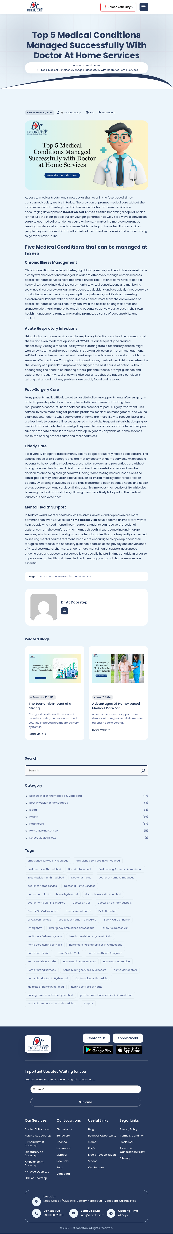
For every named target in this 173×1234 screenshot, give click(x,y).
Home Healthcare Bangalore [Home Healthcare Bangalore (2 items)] (105, 953)
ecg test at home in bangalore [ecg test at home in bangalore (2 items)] (77, 920)
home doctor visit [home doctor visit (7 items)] (39, 953)
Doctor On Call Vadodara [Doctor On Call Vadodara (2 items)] (43, 911)
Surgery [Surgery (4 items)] (88, 1004)
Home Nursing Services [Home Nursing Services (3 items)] (42, 970)
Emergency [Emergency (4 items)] (35, 928)
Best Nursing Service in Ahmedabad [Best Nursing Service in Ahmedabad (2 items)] (120, 869)
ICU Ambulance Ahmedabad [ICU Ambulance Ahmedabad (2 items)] (92, 978)
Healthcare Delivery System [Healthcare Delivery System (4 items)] (45, 936)
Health (33, 817)
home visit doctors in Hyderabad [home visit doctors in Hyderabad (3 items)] (48, 978)
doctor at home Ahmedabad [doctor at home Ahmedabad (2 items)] (116, 878)
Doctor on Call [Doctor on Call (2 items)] (81, 903)
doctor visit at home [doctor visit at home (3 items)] (78, 911)
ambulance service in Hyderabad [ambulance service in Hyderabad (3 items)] (48, 861)
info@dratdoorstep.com (97, 1215)
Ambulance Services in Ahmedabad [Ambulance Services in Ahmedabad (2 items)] (98, 861)
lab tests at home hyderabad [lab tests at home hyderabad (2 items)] (46, 987)
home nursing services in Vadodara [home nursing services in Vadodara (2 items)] (84, 970)
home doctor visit (80, 576)
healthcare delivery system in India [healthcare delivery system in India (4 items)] (90, 936)
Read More (38, 734)
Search (31, 758)
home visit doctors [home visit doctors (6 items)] (125, 970)
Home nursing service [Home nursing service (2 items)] (116, 962)
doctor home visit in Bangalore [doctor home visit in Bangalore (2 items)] (46, 903)
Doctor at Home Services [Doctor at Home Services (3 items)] (79, 886)
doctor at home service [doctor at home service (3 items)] (42, 886)
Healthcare (93, 65)
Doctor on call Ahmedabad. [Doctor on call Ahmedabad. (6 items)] (115, 903)
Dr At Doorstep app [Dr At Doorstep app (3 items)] (39, 920)
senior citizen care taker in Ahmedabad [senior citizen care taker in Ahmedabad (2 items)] (52, 1004)
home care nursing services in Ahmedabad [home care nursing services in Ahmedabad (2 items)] (95, 945)
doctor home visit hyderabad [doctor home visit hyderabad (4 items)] (103, 894)
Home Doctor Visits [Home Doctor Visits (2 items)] (68, 953)
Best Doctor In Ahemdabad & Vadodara (55, 796)
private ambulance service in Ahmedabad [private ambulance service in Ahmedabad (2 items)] (106, 995)
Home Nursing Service (43, 831)
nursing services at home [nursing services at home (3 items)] (86, 987)
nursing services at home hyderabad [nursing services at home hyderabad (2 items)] (50, 995)
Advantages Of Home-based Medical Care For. (116, 705)
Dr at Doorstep (72, 112)
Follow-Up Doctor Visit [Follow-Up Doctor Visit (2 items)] (115, 928)
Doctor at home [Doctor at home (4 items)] (81, 878)
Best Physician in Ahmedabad (48, 803)
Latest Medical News (42, 838)
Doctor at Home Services (51, 576)
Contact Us (96, 1038)
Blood (33, 810)
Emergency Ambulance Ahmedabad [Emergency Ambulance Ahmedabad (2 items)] (71, 928)
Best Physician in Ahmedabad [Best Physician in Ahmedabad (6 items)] (46, 878)
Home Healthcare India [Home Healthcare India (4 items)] (42, 962)
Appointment (127, 1038)
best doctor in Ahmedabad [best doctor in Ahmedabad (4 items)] (44, 869)
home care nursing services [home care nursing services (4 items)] (45, 945)
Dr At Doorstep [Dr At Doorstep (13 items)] (107, 911)
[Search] (143, 771)
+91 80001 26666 (54, 1215)
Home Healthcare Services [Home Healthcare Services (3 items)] (79, 962)
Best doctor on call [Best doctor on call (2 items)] (79, 869)
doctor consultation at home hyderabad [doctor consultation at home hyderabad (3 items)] (53, 894)
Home (77, 65)
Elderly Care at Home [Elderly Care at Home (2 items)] (117, 920)
